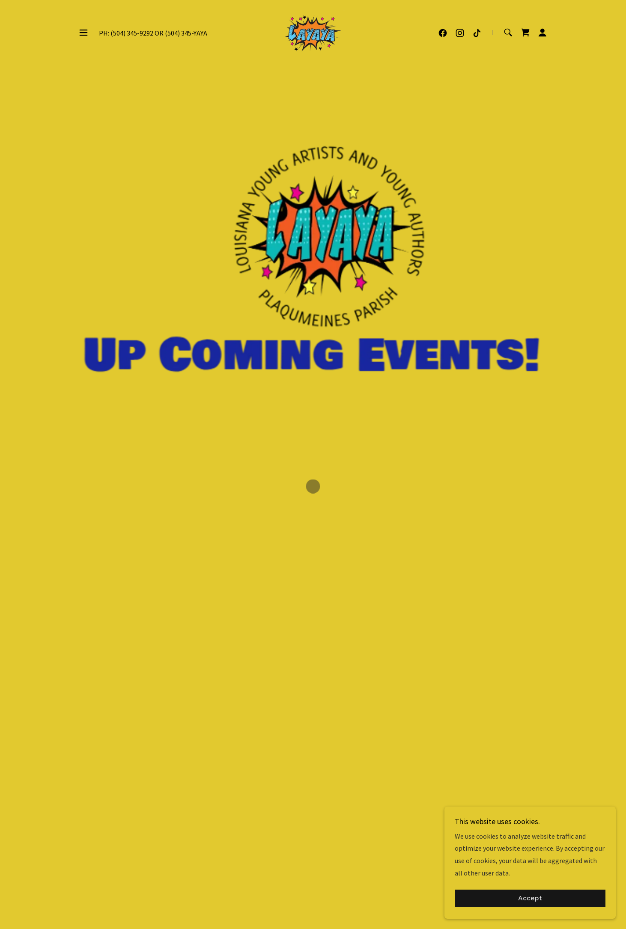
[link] (313, 31)
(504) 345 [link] (178, 32)
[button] (83, 31)
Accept (530, 898)
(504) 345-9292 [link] (131, 32)
